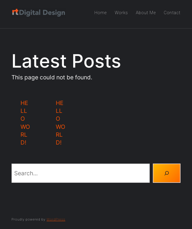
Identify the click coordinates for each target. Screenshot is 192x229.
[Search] (167, 173)
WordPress (56, 219)
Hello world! (25, 123)
